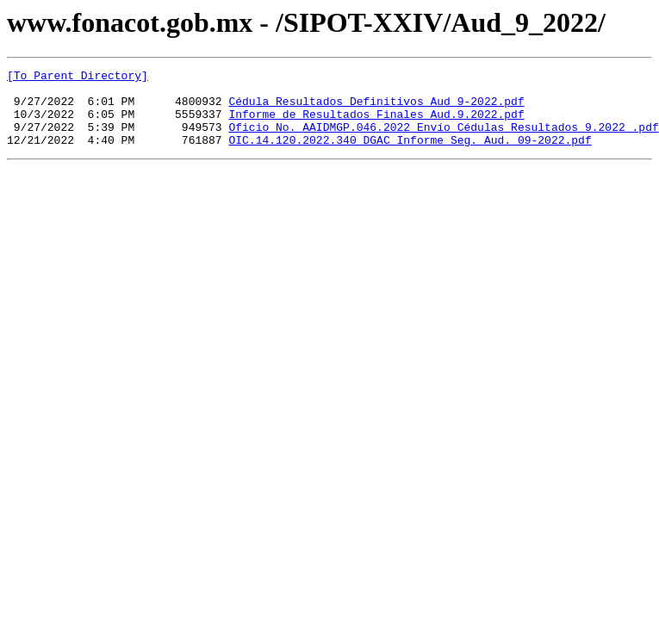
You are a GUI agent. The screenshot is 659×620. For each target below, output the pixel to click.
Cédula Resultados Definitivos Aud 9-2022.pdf (376, 108)
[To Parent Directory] (77, 77)
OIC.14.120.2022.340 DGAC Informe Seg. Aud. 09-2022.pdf (409, 155)
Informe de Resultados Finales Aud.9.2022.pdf (376, 124)
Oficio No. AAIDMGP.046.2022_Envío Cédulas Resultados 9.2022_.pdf (443, 139)
